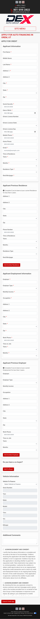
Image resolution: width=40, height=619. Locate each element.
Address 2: (6, 77)
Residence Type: (8, 169)
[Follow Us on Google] (23, 2)
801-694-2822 (21, 9)
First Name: (6, 52)
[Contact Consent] (3, 582)
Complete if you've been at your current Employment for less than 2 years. (16, 369)
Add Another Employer (11, 455)
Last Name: (6, 64)
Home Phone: (7, 141)
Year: (4, 494)
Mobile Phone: (7, 135)
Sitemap (22, 613)
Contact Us (20, 611)
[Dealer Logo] (20, 19)
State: (5, 90)
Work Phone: (7, 337)
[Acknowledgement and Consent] (3, 549)
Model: (5, 506)
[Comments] (20, 541)
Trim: (4, 512)
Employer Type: (8, 285)
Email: (5, 148)
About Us (16, 611)
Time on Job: (7, 344)
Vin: (4, 519)
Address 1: (6, 71)
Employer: (6, 279)
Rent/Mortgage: (8, 175)
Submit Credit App (8, 601)
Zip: (4, 97)
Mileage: (5, 525)
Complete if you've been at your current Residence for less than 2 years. (20, 192)
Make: (5, 500)
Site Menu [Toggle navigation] (20, 28)
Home (12, 611)
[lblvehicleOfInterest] (20, 484)
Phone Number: (8, 229)
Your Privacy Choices (30, 613)
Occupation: (7, 298)
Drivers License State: (10, 123)
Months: (5, 163)
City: (4, 83)
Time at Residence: (9, 154)
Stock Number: (7, 488)
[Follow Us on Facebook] (17, 2)
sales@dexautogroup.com (21, 12)
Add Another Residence (11, 265)
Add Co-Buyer (8, 469)
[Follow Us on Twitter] (20, 2)
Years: (5, 157)
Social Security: (8, 104)
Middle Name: (7, 58)
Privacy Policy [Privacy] (26, 611)
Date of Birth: (7, 110)
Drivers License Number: (11, 116)
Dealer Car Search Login (8, 613)
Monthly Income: (8, 292)
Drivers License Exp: (9, 129)
